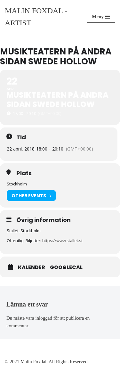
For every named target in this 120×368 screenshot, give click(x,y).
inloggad (43, 318)
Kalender (31, 267)
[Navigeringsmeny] (101, 17)
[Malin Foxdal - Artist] (41, 16)
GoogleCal (66, 267)
